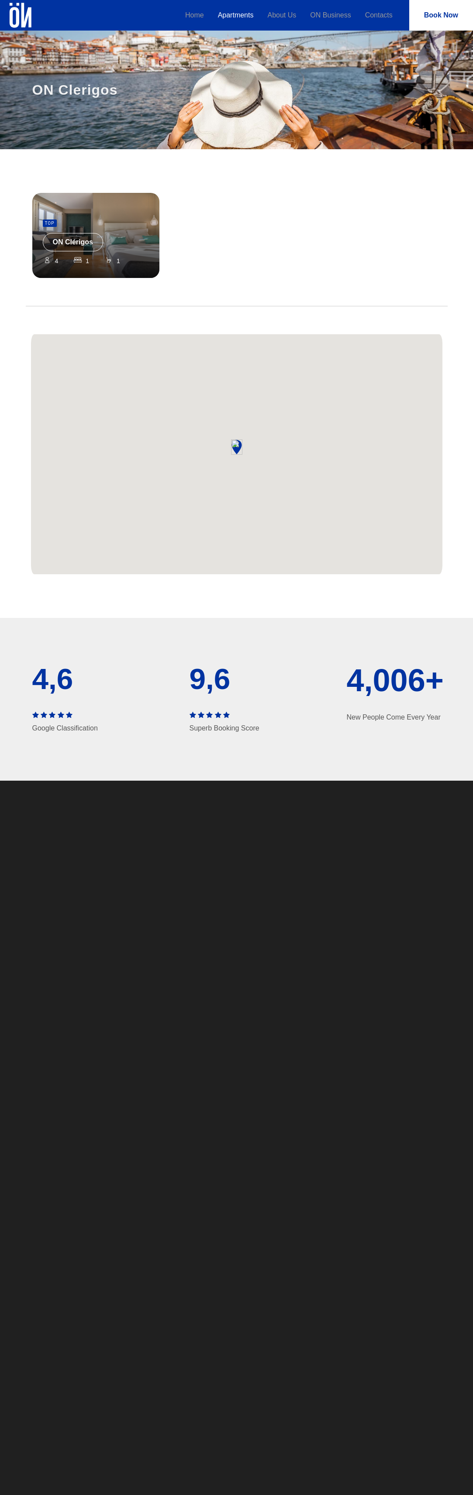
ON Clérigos (73, 242)
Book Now (441, 15)
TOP (50, 223)
